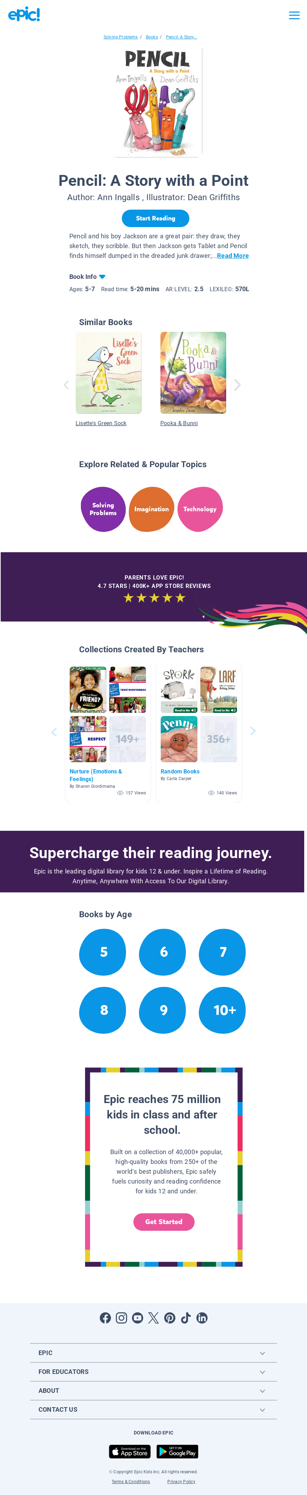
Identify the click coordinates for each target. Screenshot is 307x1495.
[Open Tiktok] (185, 1318)
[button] (108, 732)
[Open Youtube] (137, 1318)
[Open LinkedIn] (202, 1318)
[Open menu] (294, 15)
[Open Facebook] (105, 1318)
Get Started (163, 1222)
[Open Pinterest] (169, 1318)
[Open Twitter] (153, 1318)
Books (152, 37)
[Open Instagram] (121, 1318)
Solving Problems (121, 37)
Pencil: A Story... (181, 37)
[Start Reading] (155, 218)
